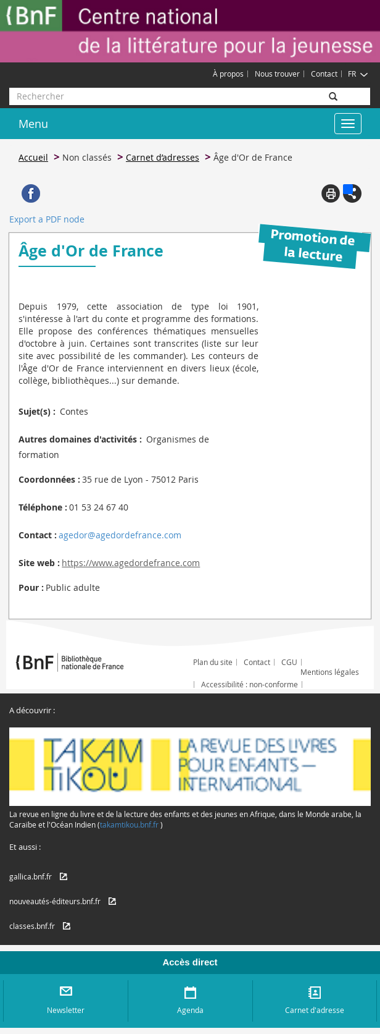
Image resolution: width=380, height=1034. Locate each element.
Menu (33, 123)
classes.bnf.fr (32, 926)
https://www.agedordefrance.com (131, 563)
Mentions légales (329, 672)
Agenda (190, 1010)
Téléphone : (43, 507)
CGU (289, 662)
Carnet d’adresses (162, 157)
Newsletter (66, 1010)
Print (330, 193)
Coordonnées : (49, 479)
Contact (324, 73)
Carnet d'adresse (314, 1010)
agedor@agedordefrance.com (120, 535)
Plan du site (213, 662)
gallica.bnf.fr (30, 876)
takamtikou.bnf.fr (129, 824)
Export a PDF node (47, 219)
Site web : (39, 563)
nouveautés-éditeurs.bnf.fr (55, 901)
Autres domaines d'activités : (80, 439)
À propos (228, 73)
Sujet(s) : (37, 411)
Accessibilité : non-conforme (249, 684)
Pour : (31, 587)
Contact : (38, 535)
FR (358, 73)
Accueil (33, 157)
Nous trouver (277, 73)
